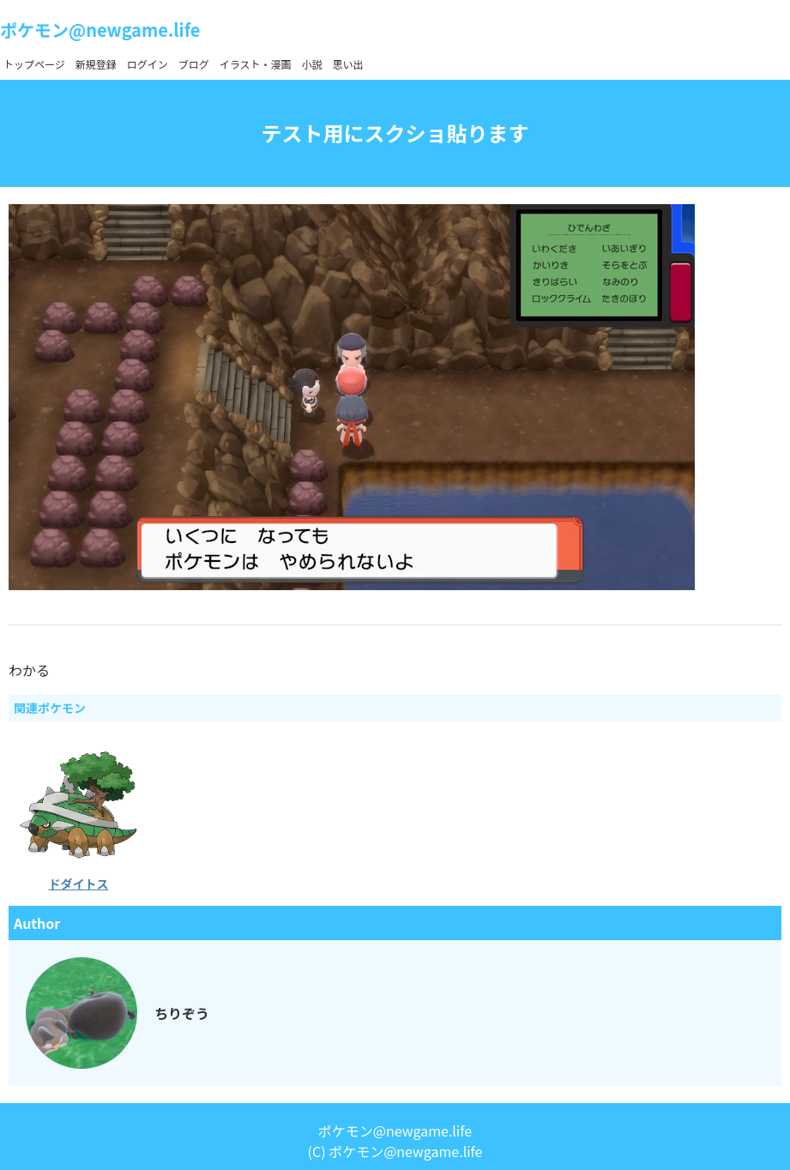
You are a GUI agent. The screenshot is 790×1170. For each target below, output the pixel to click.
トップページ (34, 64)
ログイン (147, 64)
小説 (312, 64)
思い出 (348, 64)
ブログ (193, 64)
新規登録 (96, 64)
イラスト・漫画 (256, 64)
